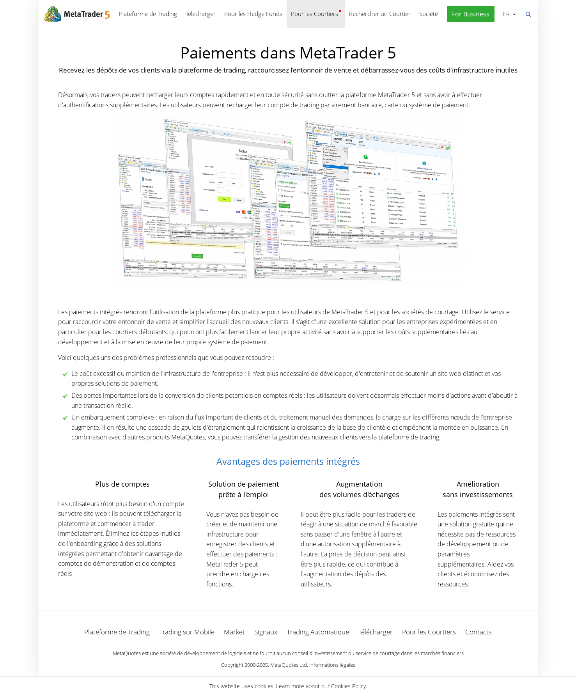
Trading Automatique (318, 631)
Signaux (265, 631)
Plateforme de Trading (148, 14)
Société (428, 14)
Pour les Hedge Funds (253, 14)
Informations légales (332, 664)
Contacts (478, 631)
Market (234, 631)
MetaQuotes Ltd (288, 664)
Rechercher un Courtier (380, 14)
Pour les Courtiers (314, 14)
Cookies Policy (348, 686)
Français (505, 14)
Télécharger (201, 14)
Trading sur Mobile (186, 631)
